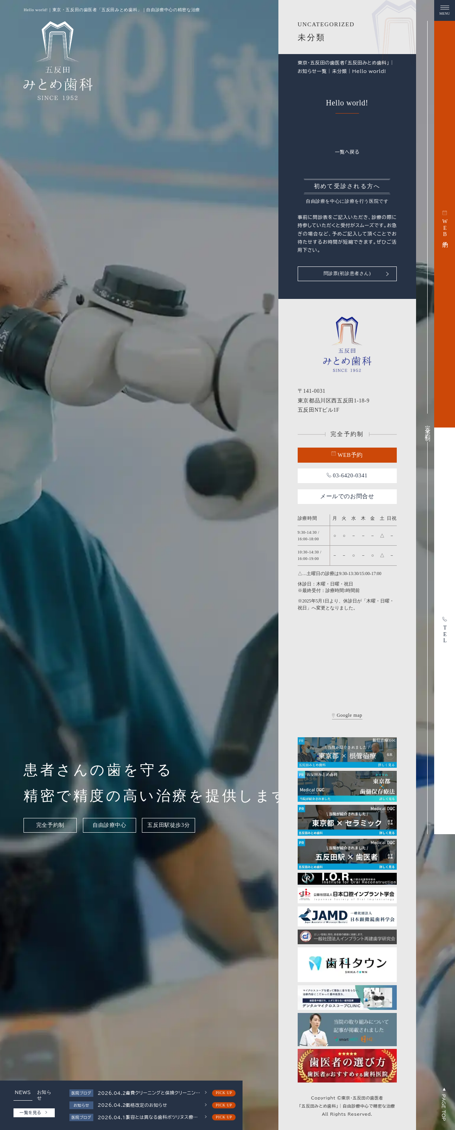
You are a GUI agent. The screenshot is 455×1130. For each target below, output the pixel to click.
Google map (347, 715)
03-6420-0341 (347, 475)
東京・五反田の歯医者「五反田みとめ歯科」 (343, 62)
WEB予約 (347, 454)
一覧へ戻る (347, 151)
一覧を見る (33, 1113)
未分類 (339, 71)
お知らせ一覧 (312, 71)
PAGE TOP (444, 1104)
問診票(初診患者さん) (356, 273)
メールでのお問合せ (347, 496)
